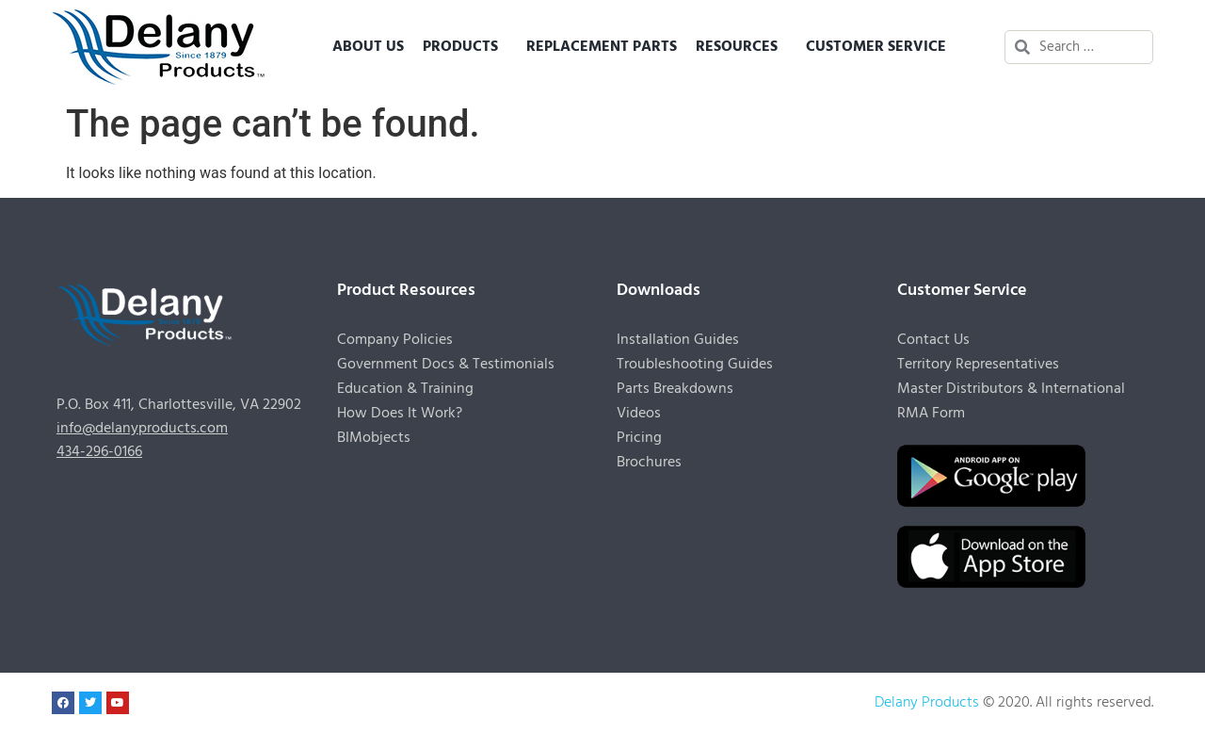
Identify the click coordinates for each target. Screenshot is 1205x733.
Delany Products (927, 703)
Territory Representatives (978, 364)
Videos (639, 413)
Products (465, 47)
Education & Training (405, 389)
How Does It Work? (399, 413)
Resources (741, 47)
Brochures (649, 462)
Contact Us (933, 340)
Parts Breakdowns (675, 389)
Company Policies (395, 340)
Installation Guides (678, 340)
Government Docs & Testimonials (445, 364)
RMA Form (931, 413)
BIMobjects (373, 438)
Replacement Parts (601, 47)
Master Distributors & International (1011, 389)
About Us (368, 47)
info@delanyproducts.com (142, 428)
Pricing (639, 438)
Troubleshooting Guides (695, 364)
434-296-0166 (99, 452)
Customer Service (881, 47)
